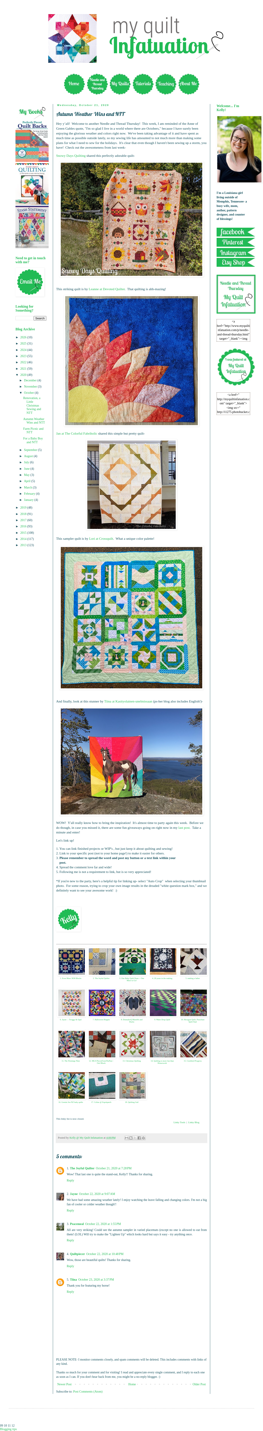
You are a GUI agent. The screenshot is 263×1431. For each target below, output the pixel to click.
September (31, 450)
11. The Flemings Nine (71, 1061)
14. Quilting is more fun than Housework (162, 1062)
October (29, 392)
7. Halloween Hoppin (101, 1019)
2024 (23, 350)
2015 (23, 532)
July (27, 462)
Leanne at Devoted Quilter (107, 289)
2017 (23, 520)
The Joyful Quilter (82, 1168)
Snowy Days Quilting (71, 155)
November (31, 386)
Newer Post (64, 1384)
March (28, 487)
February (30, 493)
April (27, 481)
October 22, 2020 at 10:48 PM (105, 1254)
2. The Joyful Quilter (101, 978)
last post (184, 827)
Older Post (199, 1384)
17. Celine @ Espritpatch (101, 1102)
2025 (23, 343)
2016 (23, 526)
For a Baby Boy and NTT (33, 440)
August (29, 456)
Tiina (73, 1279)
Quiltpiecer (77, 1254)
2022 (23, 362)
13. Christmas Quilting (132, 1061)
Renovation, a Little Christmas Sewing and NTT (32, 405)
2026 (23, 337)
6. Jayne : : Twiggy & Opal (70, 1019)
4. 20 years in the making (162, 978)
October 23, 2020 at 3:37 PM (96, 1279)
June (27, 468)
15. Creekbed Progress (193, 1061)
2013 (23, 545)
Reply (70, 1180)
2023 (23, 356)
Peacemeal (77, 1224)
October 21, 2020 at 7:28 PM (114, 1168)
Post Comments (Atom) (88, 1391)
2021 (23, 368)
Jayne (74, 1194)
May (27, 475)
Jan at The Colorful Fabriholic (76, 433)
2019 (23, 507)
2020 (23, 375)
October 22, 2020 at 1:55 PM (103, 1224)
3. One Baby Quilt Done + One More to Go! (131, 979)
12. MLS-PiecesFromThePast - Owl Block (101, 1062)
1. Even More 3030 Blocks (71, 978)
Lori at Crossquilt (101, 538)
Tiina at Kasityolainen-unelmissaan (128, 701)
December (30, 380)
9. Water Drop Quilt (162, 1019)
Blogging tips (8, 1429)
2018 (23, 514)
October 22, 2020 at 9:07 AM (97, 1194)
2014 (23, 539)
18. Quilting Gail (131, 1102)
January (29, 500)
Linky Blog (193, 1122)
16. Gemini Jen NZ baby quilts (71, 1102)
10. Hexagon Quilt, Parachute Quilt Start (193, 1020)
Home (132, 1384)
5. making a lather (193, 978)
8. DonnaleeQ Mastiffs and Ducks (131, 1020)
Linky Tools (179, 1122)
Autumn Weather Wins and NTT (34, 420)
